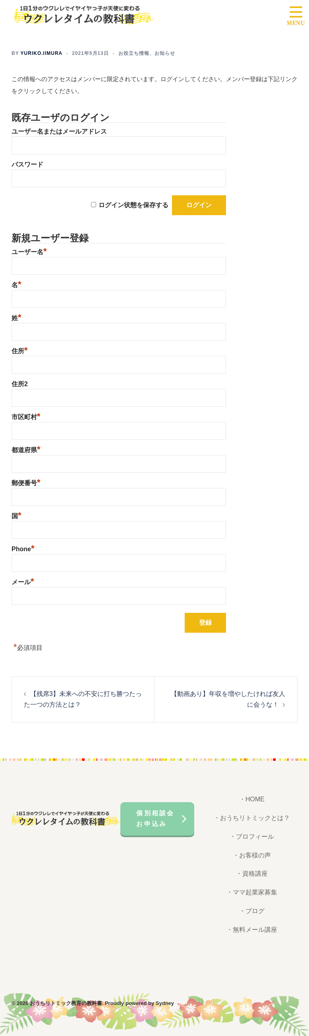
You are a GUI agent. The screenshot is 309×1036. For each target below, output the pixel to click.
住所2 (20, 384)
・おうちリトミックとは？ (252, 817)
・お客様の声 (252, 855)
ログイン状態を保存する (133, 205)
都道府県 (26, 450)
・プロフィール (252, 836)
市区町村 (26, 417)
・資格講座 (252, 873)
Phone (23, 549)
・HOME (252, 799)
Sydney (165, 1003)
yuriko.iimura (42, 53)
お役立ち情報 (133, 53)
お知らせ (164, 53)
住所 (20, 351)
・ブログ (252, 911)
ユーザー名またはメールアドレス (59, 131)
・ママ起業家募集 (251, 892)
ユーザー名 (29, 252)
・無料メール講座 (251, 929)
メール (23, 582)
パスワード (27, 164)
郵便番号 (26, 483)
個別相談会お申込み (155, 818)
